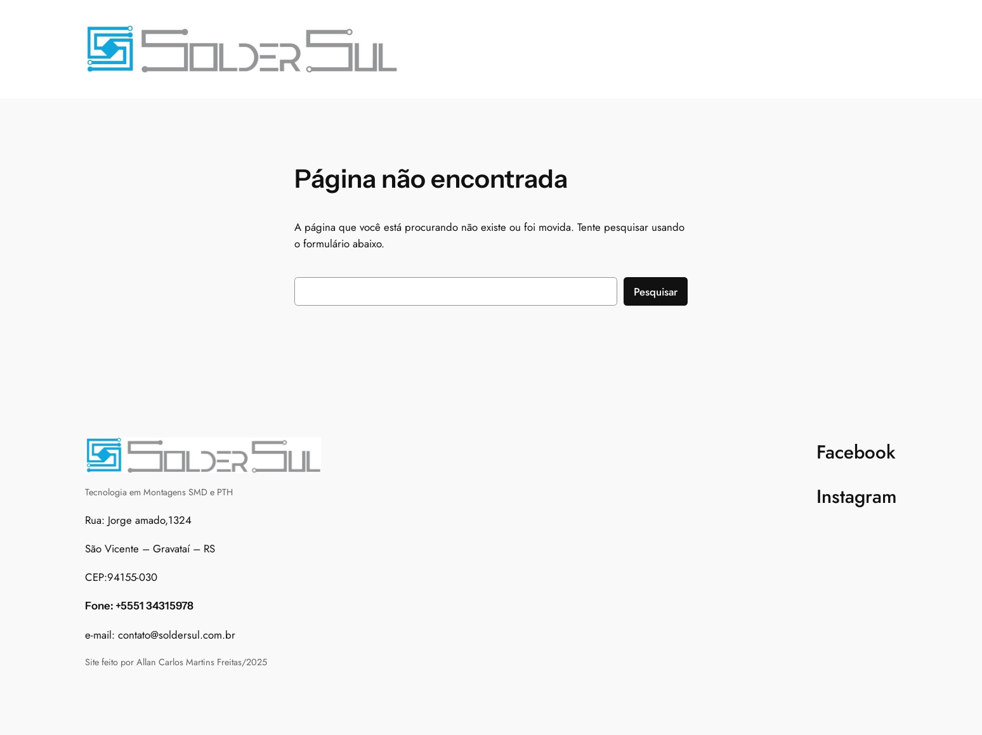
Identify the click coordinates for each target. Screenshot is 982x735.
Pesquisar (656, 291)
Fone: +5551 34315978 (139, 605)
